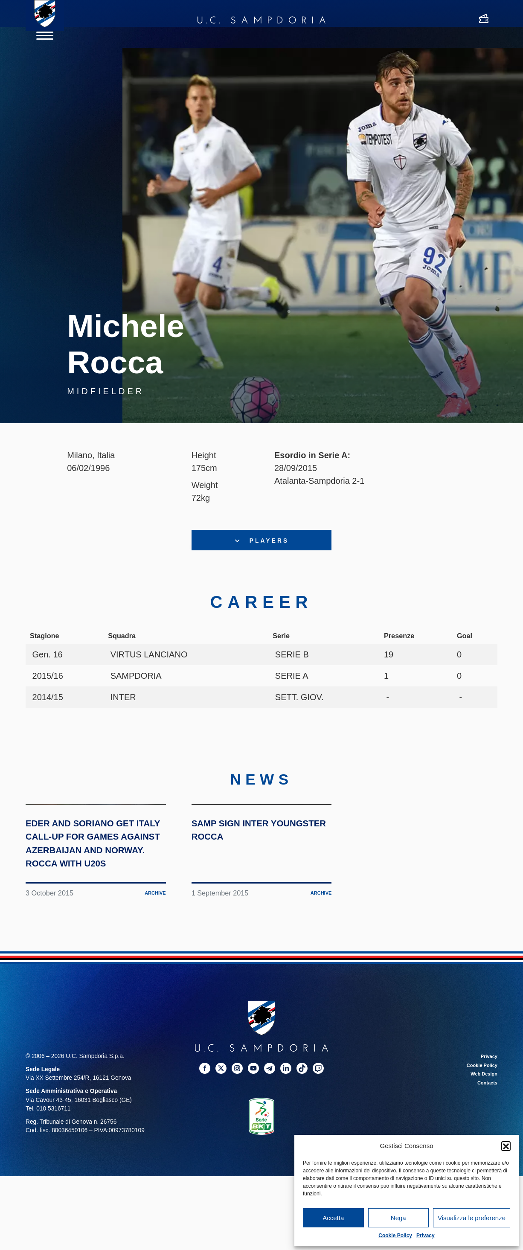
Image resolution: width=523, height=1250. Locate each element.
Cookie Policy (395, 1235)
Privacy (425, 1235)
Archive (152, 1009)
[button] (506, 1146)
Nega (398, 1217)
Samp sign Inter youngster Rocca (257, 919)
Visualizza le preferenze (472, 1217)
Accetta (333, 1217)
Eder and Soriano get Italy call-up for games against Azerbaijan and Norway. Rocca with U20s (95, 945)
